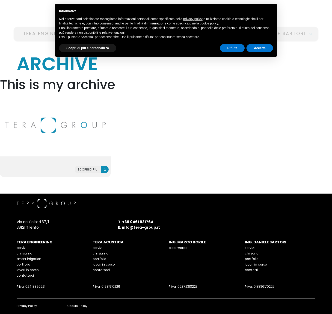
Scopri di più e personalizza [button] (87, 48)
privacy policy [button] (193, 19)
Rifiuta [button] (232, 48)
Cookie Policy (77, 306)
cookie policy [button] (209, 23)
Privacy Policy (27, 306)
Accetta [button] (260, 48)
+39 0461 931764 (137, 221)
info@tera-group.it (141, 227)
